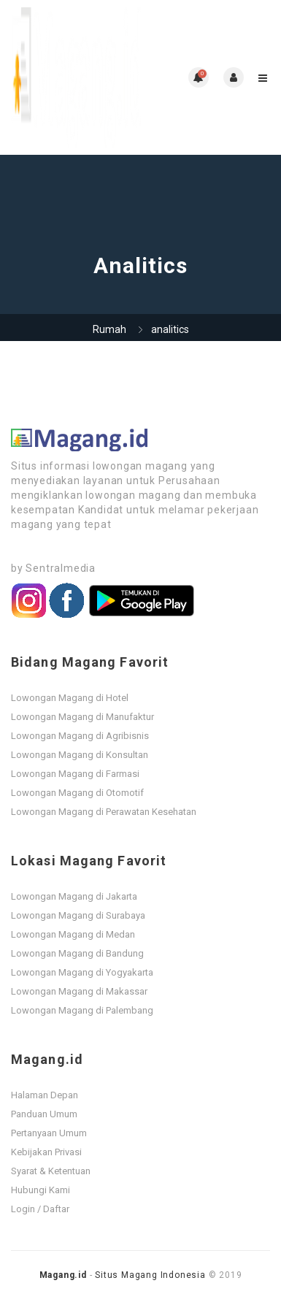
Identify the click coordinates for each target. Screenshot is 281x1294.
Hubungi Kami (40, 1189)
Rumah (109, 329)
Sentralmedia (61, 568)
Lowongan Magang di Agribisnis (80, 735)
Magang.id (63, 1275)
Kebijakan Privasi (46, 1151)
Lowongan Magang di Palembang (82, 1010)
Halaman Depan (44, 1095)
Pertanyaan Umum (49, 1133)
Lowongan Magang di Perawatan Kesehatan (103, 811)
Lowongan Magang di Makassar (79, 991)
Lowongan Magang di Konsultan (79, 754)
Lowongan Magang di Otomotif (77, 792)
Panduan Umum (44, 1114)
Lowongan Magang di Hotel (69, 697)
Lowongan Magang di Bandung (77, 953)
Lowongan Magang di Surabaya (78, 915)
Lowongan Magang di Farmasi (75, 773)
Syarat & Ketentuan (51, 1170)
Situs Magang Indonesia (150, 1275)
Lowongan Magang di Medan (73, 934)
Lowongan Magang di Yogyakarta (82, 972)
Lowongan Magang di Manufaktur (82, 716)
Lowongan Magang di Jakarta (74, 896)
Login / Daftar (40, 1208)
